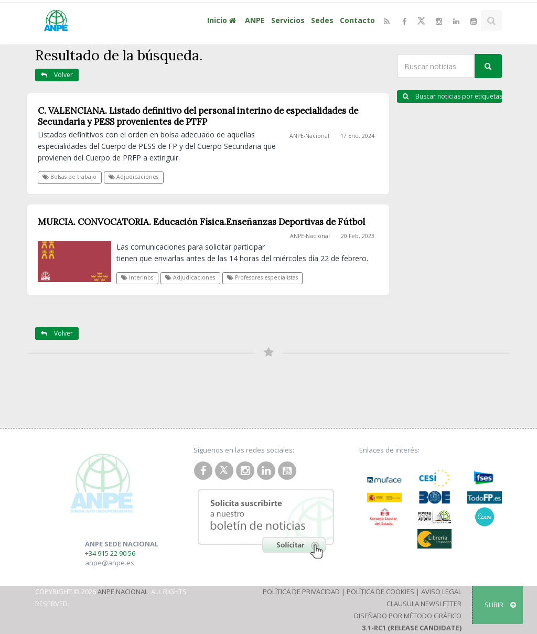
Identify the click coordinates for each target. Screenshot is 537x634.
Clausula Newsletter (423, 603)
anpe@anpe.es (109, 562)
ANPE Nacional (123, 591)
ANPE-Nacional (309, 135)
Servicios (288, 20)
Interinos (137, 277)
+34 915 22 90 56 (110, 553)
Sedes (322, 20)
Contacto (357, 20)
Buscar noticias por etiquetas (452, 96)
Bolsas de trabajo (69, 176)
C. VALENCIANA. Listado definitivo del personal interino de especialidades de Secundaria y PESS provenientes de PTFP (198, 116)
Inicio (223, 20)
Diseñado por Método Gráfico (407, 615)
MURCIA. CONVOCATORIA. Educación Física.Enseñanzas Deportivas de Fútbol (201, 222)
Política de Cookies (380, 591)
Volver (57, 74)
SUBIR (500, 604)
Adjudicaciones (133, 176)
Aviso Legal (441, 591)
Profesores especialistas (262, 277)
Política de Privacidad (301, 591)
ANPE (255, 20)
